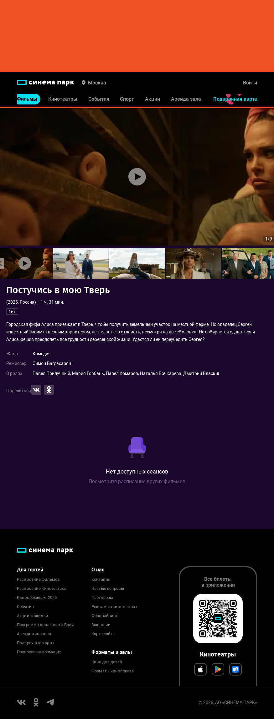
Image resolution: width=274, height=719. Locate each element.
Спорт (127, 100)
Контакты (100, 579)
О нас (97, 570)
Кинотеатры (62, 100)
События (98, 100)
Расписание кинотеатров (41, 588)
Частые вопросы (107, 588)
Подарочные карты (35, 643)
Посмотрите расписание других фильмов (137, 481)
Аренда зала (186, 100)
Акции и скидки (32, 616)
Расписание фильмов (38, 579)
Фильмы (27, 100)
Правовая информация (39, 652)
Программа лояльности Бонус (46, 625)
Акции (152, 100)
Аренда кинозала (34, 634)
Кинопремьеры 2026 (37, 597)
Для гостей (30, 570)
